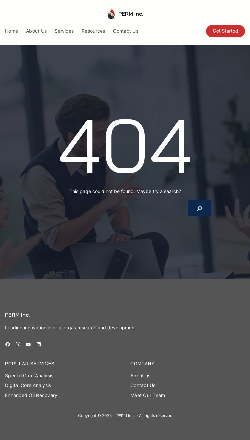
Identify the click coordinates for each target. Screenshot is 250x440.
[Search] (200, 208)
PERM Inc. (130, 13)
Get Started (225, 31)
